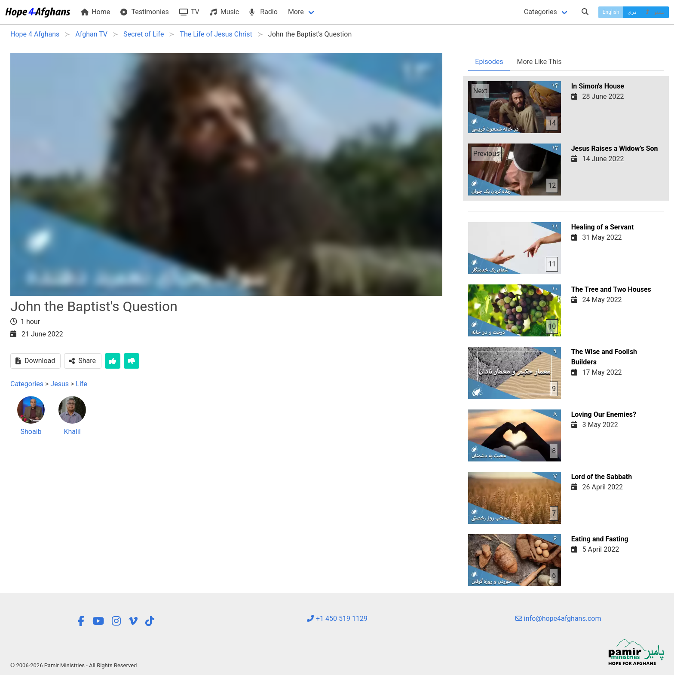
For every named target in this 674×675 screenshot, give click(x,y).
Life (81, 384)
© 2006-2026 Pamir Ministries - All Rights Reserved (73, 665)
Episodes (489, 62)
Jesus (59, 384)
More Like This (539, 62)
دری (632, 12)
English (611, 12)
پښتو (654, 12)
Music (224, 12)
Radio (263, 12)
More (296, 12)
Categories (540, 12)
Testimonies (144, 12)
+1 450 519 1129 (337, 618)
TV (189, 12)
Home (95, 12)
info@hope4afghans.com (558, 618)
